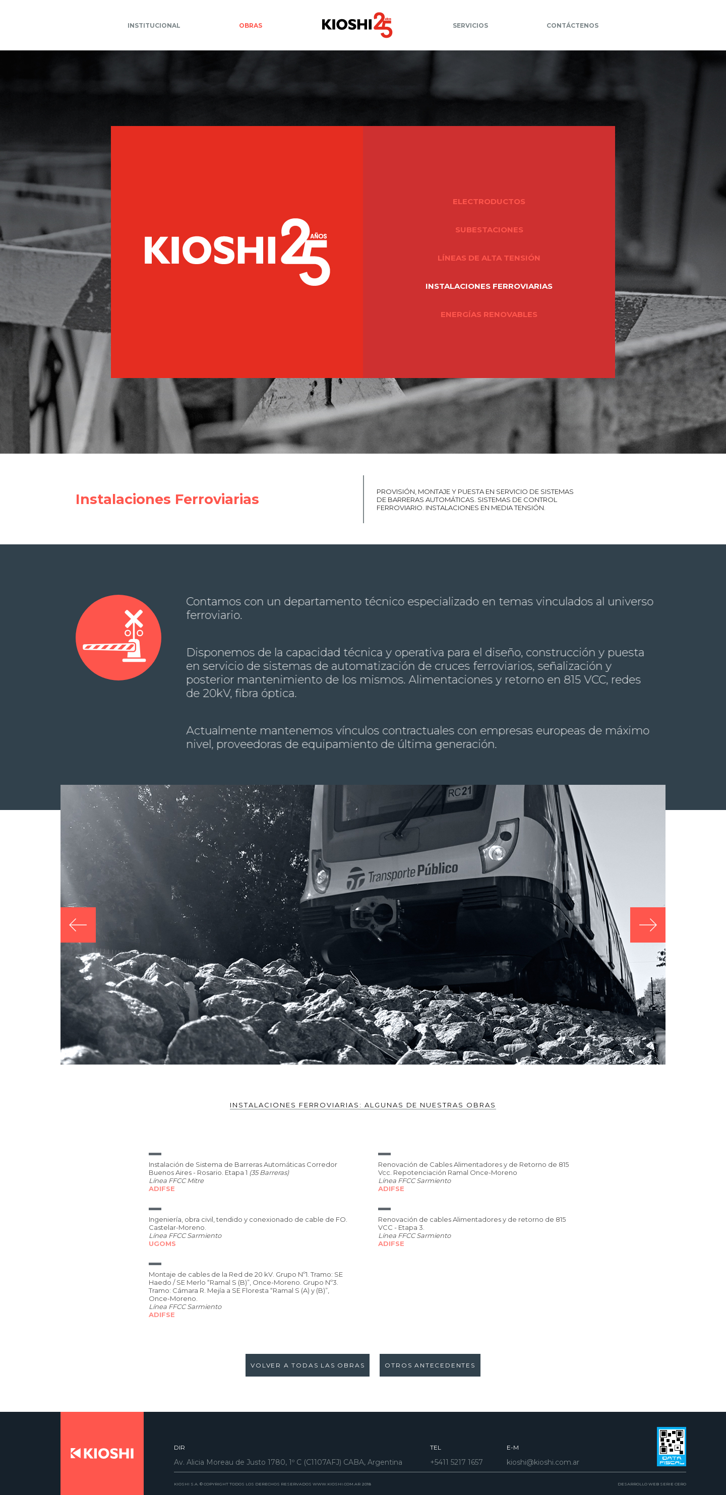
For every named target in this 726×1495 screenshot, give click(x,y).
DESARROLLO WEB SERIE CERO (652, 1483)
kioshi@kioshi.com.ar (543, 1462)
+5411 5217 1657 (456, 1462)
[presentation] (78, 940)
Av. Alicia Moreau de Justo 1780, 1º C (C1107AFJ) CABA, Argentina (288, 1462)
